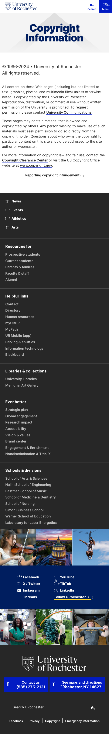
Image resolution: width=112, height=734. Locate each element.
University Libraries (21, 379)
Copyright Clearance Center (25, 160)
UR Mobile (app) (18, 335)
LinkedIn (64, 590)
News (13, 201)
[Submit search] (92, 707)
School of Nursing (20, 503)
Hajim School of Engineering (28, 484)
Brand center (15, 441)
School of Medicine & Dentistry (30, 497)
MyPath (11, 329)
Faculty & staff (17, 273)
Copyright (52, 721)
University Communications (69, 112)
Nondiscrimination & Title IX (28, 453)
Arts (12, 227)
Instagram (28, 590)
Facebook (28, 577)
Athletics (15, 218)
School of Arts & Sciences (26, 478)
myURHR (12, 323)
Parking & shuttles (20, 342)
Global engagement (21, 416)
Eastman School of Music (26, 491)
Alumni (11, 279)
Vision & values (17, 435)
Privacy (34, 721)
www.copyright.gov (36, 165)
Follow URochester (72, 597)
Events (14, 210)
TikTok (62, 584)
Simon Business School (24, 510)
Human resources (19, 316)
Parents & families (19, 267)
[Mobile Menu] (105, 6)
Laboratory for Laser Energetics (31, 522)
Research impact (18, 422)
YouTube (64, 577)
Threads (27, 597)
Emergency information (82, 721)
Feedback (16, 721)
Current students (19, 260)
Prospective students (22, 254)
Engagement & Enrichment (27, 447)
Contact (11, 304)
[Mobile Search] (92, 6)
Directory (12, 310)
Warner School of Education (28, 516)
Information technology (24, 348)
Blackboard (14, 354)
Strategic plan (16, 409)
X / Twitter (28, 584)
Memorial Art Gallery (21, 385)
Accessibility (15, 428)
